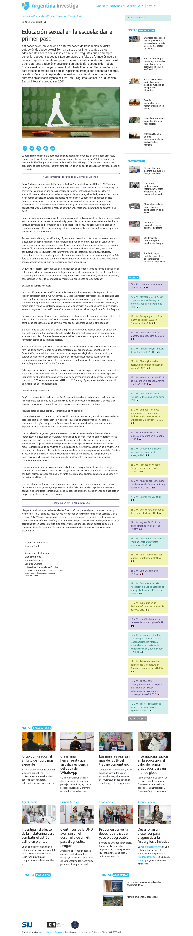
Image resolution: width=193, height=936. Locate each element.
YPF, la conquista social (78, 503)
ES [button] (139, 6)
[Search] (157, 6)
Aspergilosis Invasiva (151, 846)
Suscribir (131, 6)
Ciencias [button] (101, 6)
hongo (141, 860)
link (146, 287)
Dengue (64, 857)
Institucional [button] (116, 6)
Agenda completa (138, 718)
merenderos (118, 769)
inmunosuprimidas (147, 857)
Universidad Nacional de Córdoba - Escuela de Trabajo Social (52, 16)
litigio (26, 769)
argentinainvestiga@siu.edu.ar (51, 932)
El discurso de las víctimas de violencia (78, 177)
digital (63, 781)
